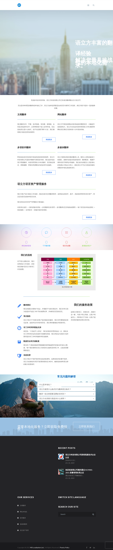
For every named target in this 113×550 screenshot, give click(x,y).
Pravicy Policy (64, 545)
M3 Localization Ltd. (37, 545)
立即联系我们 (81, 424)
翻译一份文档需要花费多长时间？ (52, 392)
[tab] (66, 382)
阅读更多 (49, 139)
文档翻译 (23, 503)
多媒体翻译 (23, 521)
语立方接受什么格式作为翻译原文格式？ (55, 387)
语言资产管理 (24, 527)
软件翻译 (23, 515)
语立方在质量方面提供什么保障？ (52, 396)
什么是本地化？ (45, 382)
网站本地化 (23, 509)
